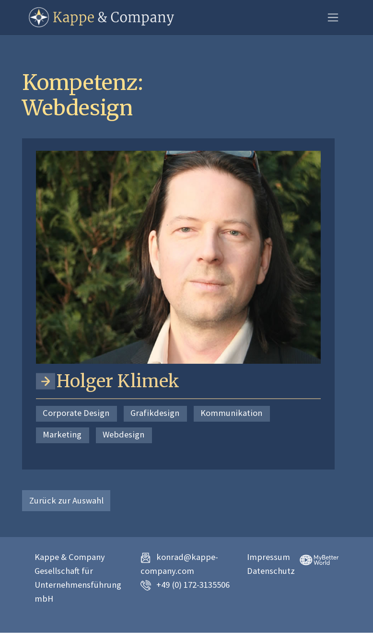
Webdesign (123, 434)
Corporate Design (76, 412)
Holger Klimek (118, 381)
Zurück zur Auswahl (66, 500)
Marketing (62, 434)
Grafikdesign (154, 412)
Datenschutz (271, 570)
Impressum (268, 556)
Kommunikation (231, 412)
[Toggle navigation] (333, 18)
